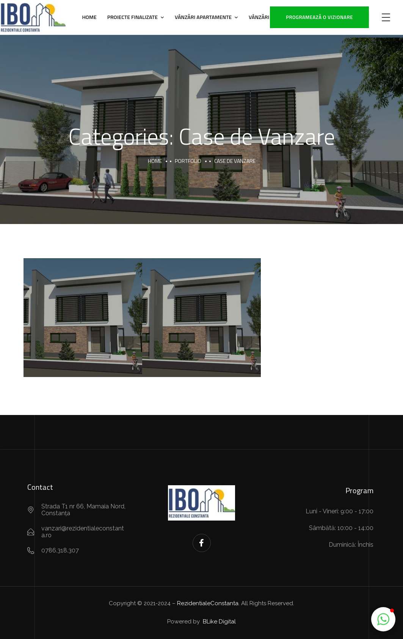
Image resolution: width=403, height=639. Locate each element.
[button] (383, 619)
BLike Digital (218, 621)
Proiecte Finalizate (132, 17)
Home (89, 17)
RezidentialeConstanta (207, 603)
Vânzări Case (265, 17)
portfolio (188, 161)
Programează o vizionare (319, 17)
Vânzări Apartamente (203, 17)
